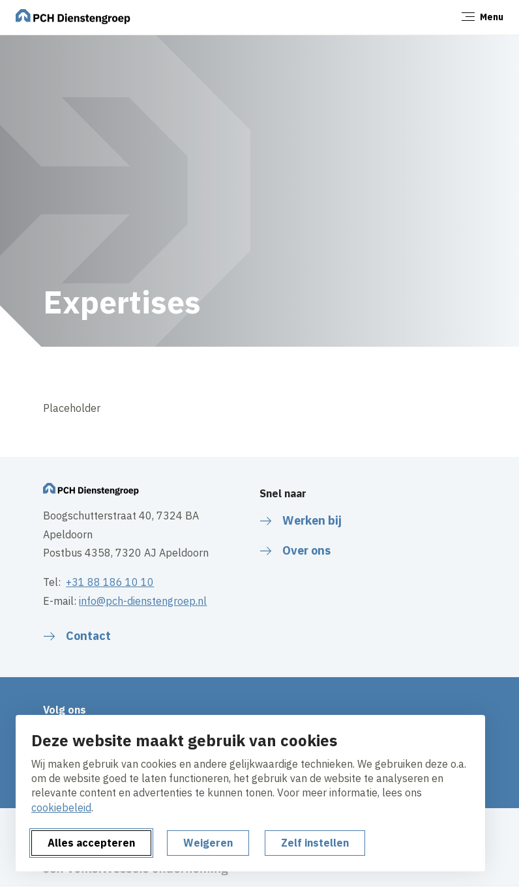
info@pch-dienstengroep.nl (143, 600)
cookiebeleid (61, 807)
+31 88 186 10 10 (110, 582)
